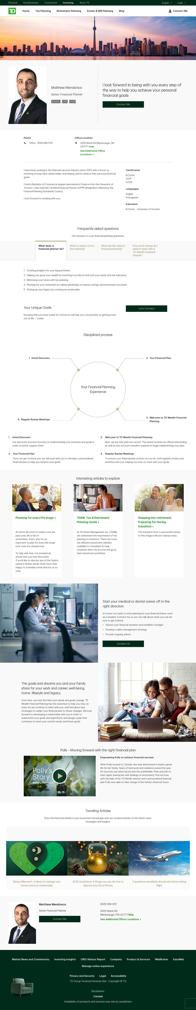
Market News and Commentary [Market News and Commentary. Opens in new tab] (30, 959)
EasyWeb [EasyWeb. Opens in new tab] (178, 959)
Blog (121, 11)
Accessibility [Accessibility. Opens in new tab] (118, 976)
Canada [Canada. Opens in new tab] (98, 996)
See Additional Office (92, 153)
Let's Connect (147, 308)
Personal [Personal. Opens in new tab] (12, 3)
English (167, 3)
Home (26, 11)
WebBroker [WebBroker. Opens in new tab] (161, 959)
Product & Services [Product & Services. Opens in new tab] (138, 959)
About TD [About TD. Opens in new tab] (84, 3)
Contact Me (178, 11)
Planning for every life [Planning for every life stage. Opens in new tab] (36, 517)
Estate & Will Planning (100, 11)
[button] (60, 776)
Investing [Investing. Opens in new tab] (68, 3)
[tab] (50, 250)
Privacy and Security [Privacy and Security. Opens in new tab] (82, 976)
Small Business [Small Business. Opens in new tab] (30, 3)
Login (181, 3)
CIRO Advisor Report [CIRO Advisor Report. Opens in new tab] (93, 959)
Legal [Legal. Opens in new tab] (102, 976)
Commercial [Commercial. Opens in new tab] (50, 3)
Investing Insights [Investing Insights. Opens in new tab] (65, 959)
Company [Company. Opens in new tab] (116, 959)
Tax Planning (43, 11)
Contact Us (123, 644)
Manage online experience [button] (98, 966)
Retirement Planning (69, 11)
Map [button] (131, 915)
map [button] (91, 146)
